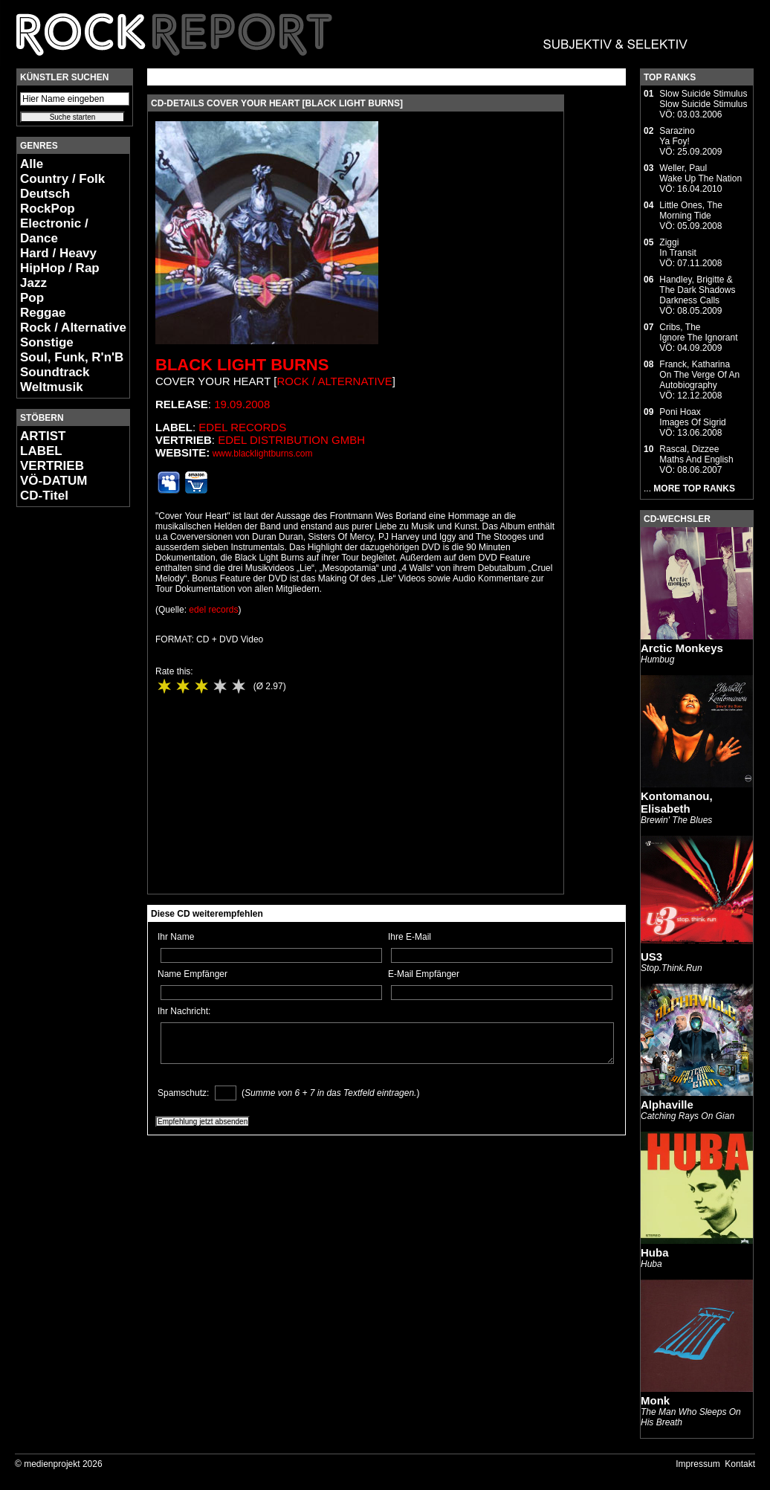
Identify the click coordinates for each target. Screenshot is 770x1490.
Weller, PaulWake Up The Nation (700, 173)
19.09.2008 (242, 404)
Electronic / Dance (54, 230)
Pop (32, 298)
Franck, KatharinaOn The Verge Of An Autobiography (699, 374)
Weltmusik (51, 387)
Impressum (697, 1464)
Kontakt (740, 1464)
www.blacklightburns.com (263, 453)
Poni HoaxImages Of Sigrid (692, 417)
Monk (655, 1400)
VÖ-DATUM (53, 481)
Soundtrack (55, 372)
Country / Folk (62, 179)
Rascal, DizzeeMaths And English (696, 454)
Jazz (33, 283)
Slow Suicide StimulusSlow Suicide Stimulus (703, 98)
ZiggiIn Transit (677, 247)
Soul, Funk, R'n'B (71, 357)
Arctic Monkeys (682, 648)
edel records (242, 427)
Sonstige (47, 342)
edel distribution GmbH (291, 439)
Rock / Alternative (73, 327)
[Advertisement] (61, 740)
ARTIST (42, 436)
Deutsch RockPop (47, 201)
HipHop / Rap (60, 268)
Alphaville (667, 1104)
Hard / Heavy (58, 253)
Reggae (42, 313)
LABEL (41, 451)
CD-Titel (44, 495)
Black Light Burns (242, 364)
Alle (31, 164)
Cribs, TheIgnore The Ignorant (698, 332)
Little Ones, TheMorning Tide (690, 210)
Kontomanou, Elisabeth (677, 802)
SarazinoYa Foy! (676, 136)
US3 (651, 956)
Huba (655, 1252)
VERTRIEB (52, 466)
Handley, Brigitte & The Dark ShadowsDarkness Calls (697, 290)
